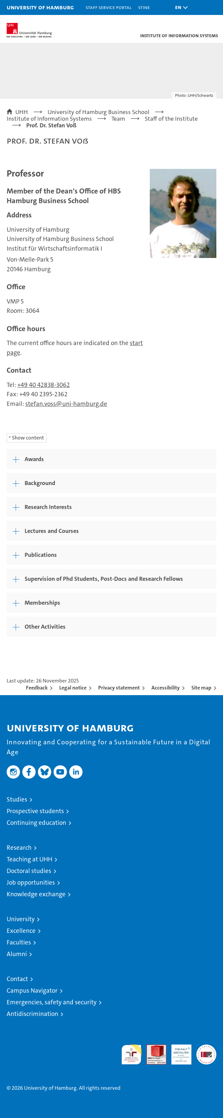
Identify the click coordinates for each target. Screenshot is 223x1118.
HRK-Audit (177, 1051)
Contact (17, 979)
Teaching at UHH (29, 859)
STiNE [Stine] (144, 7)
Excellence (21, 931)
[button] (179, 7)
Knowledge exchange (36, 894)
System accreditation (206, 1051)
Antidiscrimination (32, 1014)
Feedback (37, 687)
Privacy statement (119, 687)
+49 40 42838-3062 (43, 385)
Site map (201, 687)
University (21, 919)
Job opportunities (31, 882)
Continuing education (36, 822)
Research (19, 847)
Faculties (19, 942)
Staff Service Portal (108, 7)
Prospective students (35, 811)
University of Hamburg (40, 7)
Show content (28, 437)
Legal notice (73, 687)
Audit (152, 1048)
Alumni (17, 954)
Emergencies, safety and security (52, 1002)
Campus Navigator (32, 990)
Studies (17, 799)
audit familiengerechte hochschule (131, 1054)
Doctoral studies (29, 871)
